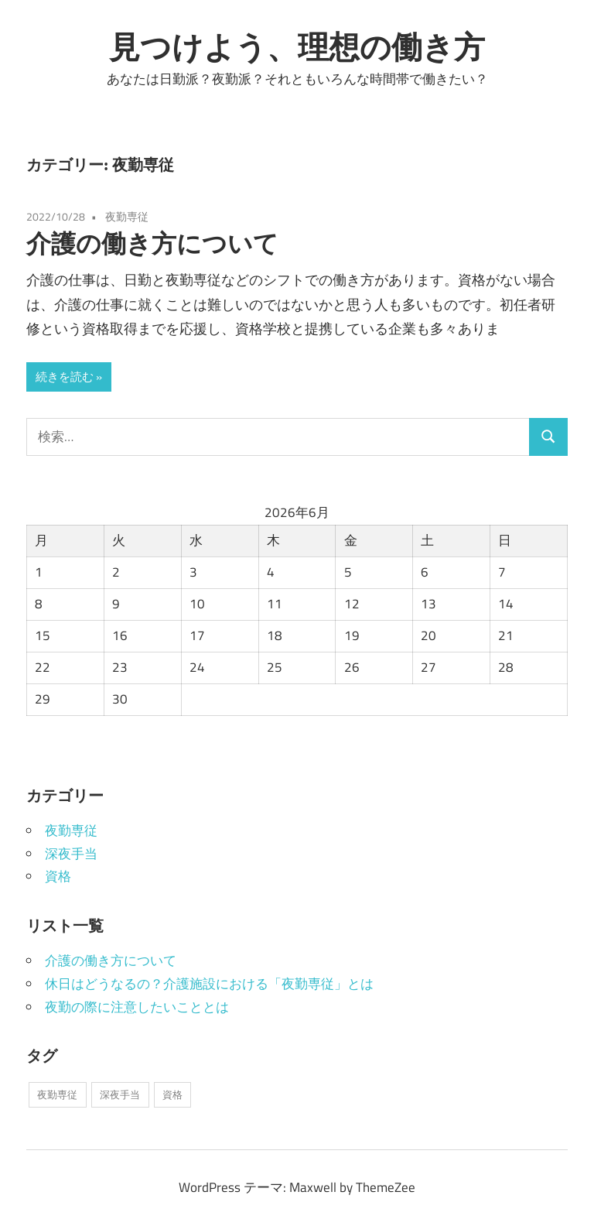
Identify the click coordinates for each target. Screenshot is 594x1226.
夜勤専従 (126, 216)
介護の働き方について (152, 243)
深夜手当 (71, 854)
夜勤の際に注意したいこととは (137, 1007)
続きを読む (65, 376)
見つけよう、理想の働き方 (297, 46)
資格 (58, 876)
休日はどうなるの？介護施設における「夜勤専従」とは (209, 984)
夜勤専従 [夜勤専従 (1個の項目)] (57, 1094)
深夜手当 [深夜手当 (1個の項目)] (120, 1094)
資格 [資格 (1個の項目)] (172, 1094)
